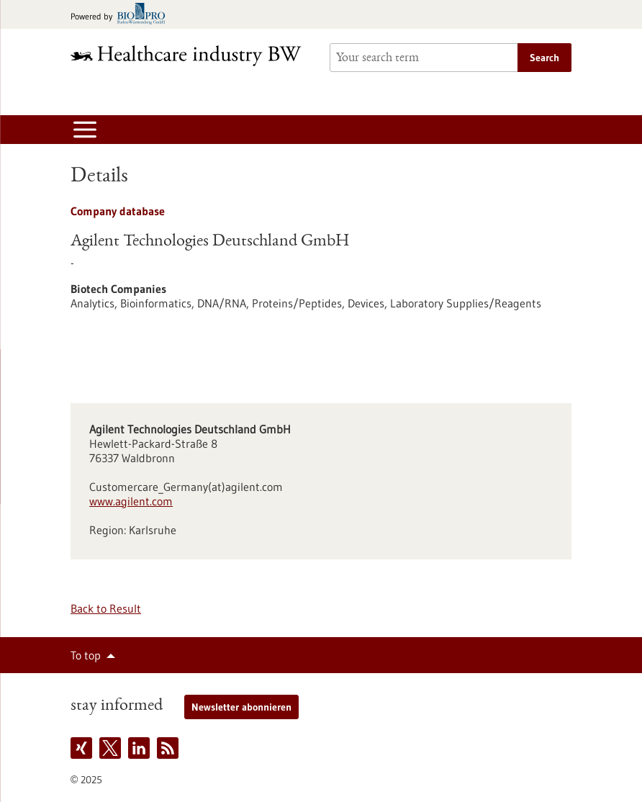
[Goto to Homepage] (191, 55)
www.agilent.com (131, 501)
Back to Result (106, 608)
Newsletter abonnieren (241, 706)
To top (86, 655)
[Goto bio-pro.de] (122, 15)
